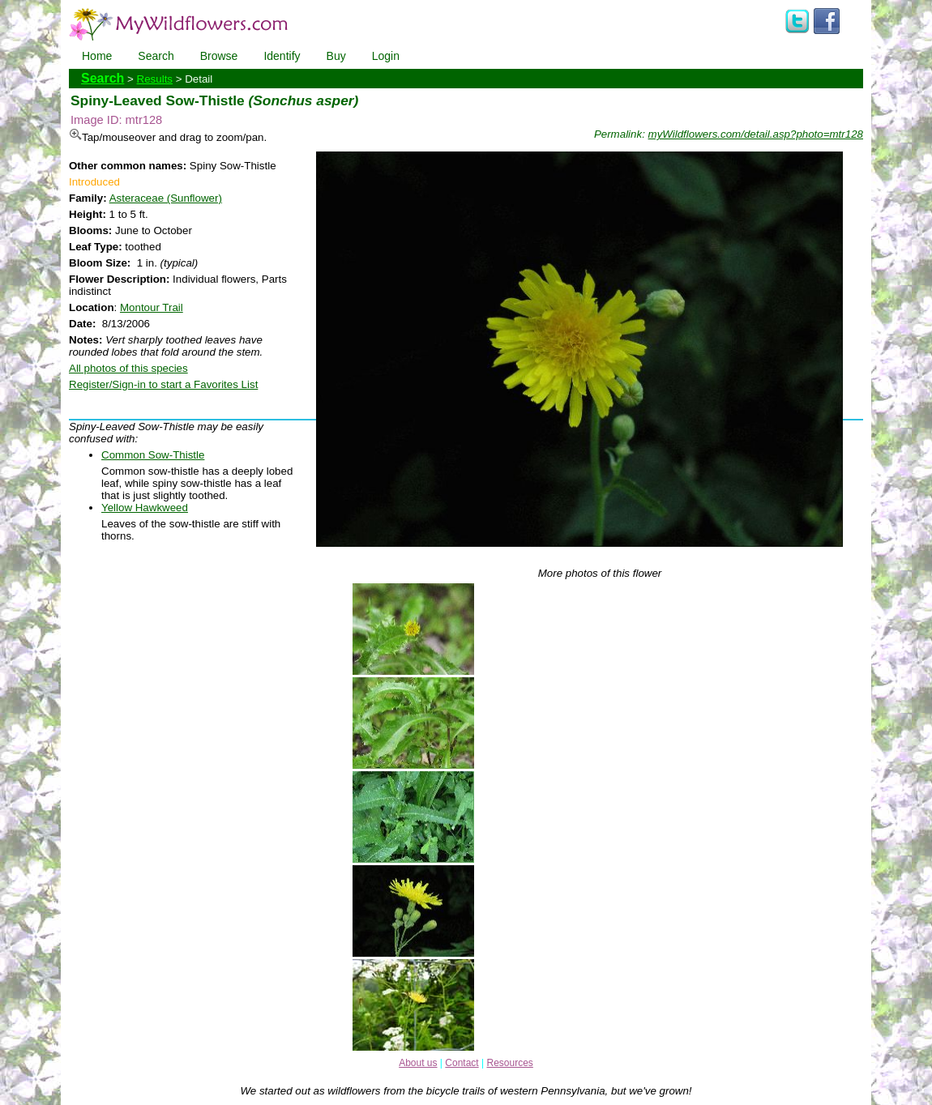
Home (97, 55)
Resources (509, 1063)
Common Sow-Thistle (152, 455)
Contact (461, 1063)
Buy (336, 55)
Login (386, 55)
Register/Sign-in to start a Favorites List (163, 384)
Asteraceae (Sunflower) (165, 198)
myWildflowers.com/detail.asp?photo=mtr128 (755, 134)
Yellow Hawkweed (144, 507)
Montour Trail (151, 307)
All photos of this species (128, 368)
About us (418, 1063)
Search (155, 55)
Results (155, 79)
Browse (219, 55)
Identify (281, 55)
